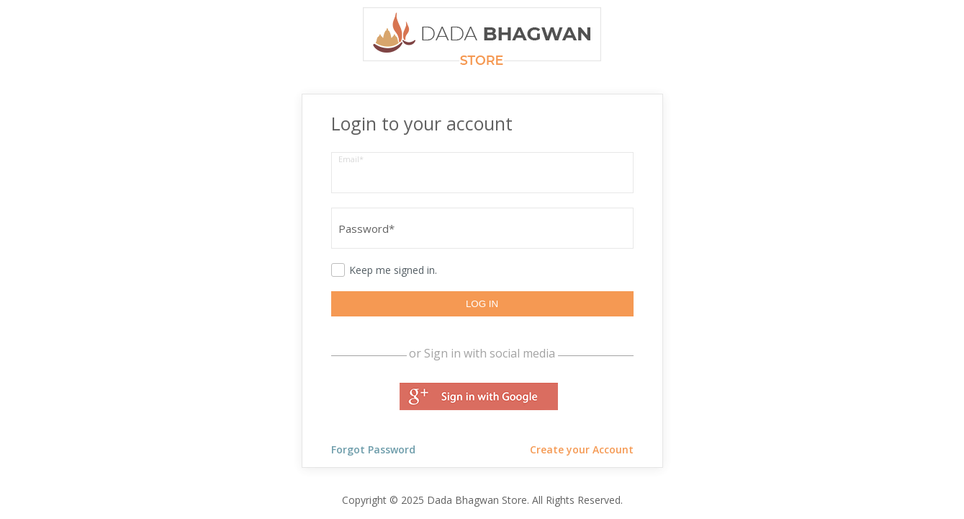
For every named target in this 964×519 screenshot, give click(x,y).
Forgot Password (373, 449)
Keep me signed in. (393, 270)
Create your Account (582, 449)
